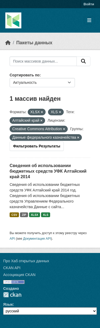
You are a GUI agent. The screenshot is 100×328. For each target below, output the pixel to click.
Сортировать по (24, 75)
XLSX (34, 214)
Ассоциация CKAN (19, 275)
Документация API (37, 238)
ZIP (24, 214)
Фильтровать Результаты (36, 146)
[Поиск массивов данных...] (43, 61)
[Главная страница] (8, 42)
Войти (88, 4)
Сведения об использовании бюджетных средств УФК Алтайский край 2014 (48, 171)
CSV (14, 214)
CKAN (12, 295)
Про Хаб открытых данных (26, 261)
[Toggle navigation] (89, 20)
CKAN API (12, 268)
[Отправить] (83, 61)
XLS (45, 214)
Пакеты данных (34, 42)
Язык (8, 304)
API (12, 238)
